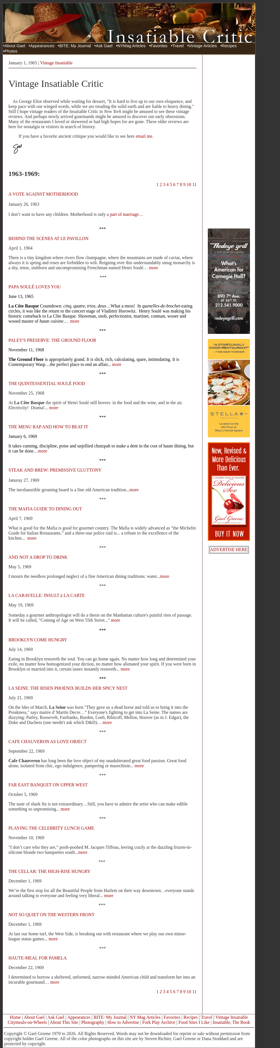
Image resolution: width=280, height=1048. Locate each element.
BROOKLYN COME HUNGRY (37, 639)
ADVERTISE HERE (229, 549)
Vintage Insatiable (56, 62)
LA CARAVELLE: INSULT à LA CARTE (46, 595)
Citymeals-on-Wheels (27, 1022)
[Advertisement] (229, 141)
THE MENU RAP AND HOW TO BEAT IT (48, 426)
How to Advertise (123, 1022)
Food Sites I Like (194, 1022)
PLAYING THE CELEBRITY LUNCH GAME (51, 828)
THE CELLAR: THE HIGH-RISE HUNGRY (49, 871)
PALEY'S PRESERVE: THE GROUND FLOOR (52, 340)
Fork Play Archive (158, 1022)
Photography (92, 1022)
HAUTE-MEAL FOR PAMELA (37, 958)
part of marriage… (126, 214)
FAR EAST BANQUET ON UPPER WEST (48, 784)
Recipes (229, 46)
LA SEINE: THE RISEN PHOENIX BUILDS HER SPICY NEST (68, 688)
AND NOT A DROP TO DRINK (38, 557)
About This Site (64, 1022)
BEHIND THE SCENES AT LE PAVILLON (48, 238)
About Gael (14, 46)
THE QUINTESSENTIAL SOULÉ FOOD (46, 383)
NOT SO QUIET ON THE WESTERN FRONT (51, 914)
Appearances (42, 46)
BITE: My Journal (75, 46)
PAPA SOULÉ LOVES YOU (34, 286)
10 (189, 184)
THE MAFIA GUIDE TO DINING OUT (45, 508)
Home (15, 1017)
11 (194, 184)
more (153, 267)
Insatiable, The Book (231, 1022)
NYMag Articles (131, 46)
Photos (10, 51)
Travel (178, 46)
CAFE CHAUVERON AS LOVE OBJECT (47, 741)
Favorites (159, 46)
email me (144, 136)
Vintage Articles (203, 46)
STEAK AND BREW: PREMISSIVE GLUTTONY (55, 470)
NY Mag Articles (145, 1017)
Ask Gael (104, 46)
